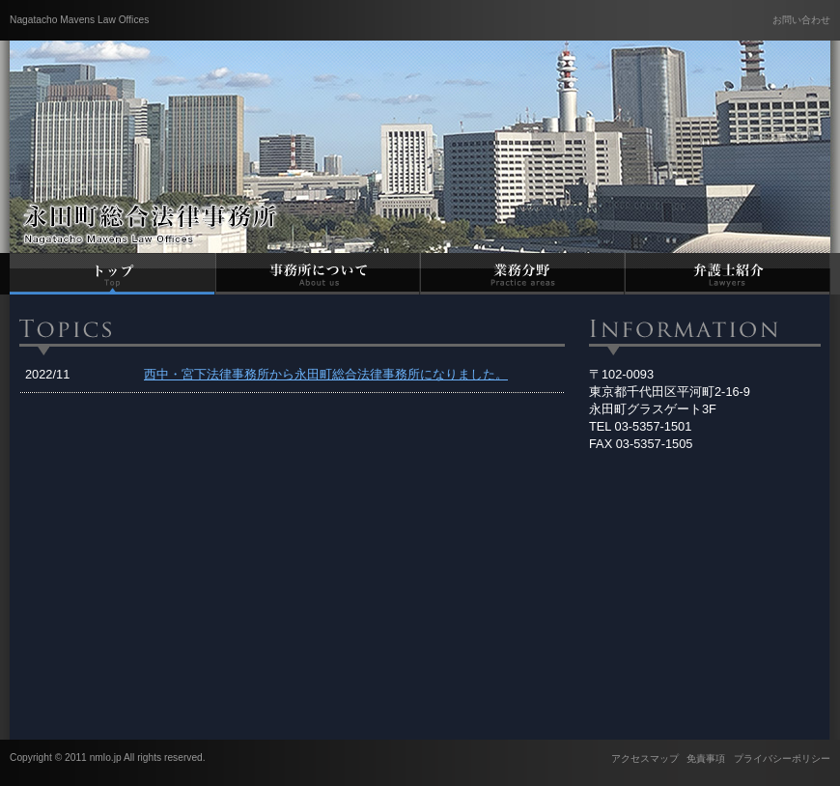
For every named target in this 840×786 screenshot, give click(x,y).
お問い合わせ (801, 19)
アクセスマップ (645, 758)
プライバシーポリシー (782, 758)
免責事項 (705, 758)
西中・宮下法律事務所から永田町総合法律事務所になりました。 (326, 374)
